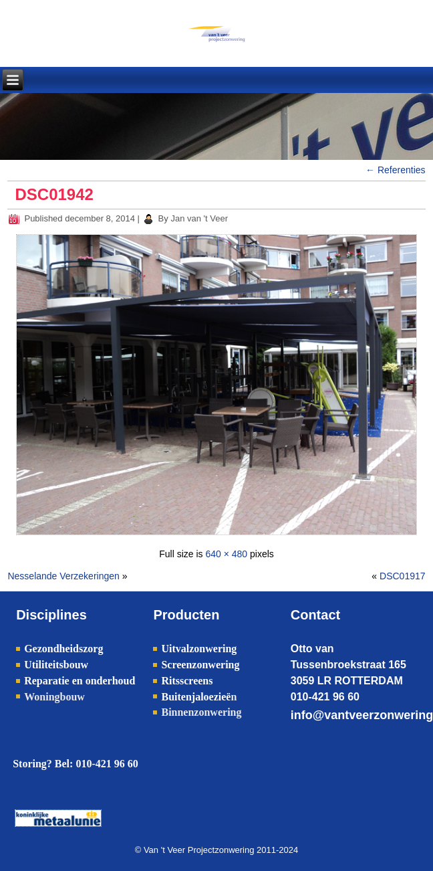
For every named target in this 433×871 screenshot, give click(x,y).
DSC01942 (54, 194)
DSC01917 (403, 576)
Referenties (395, 170)
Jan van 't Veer (199, 218)
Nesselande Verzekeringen (63, 576)
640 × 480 (226, 554)
